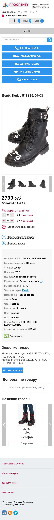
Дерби (27, 431)
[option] (27, 425)
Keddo (25, 290)
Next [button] (50, 184)
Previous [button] (3, 184)
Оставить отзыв (12, 370)
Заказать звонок (40, 7)
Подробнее (27, 443)
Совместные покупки (16, 15)
